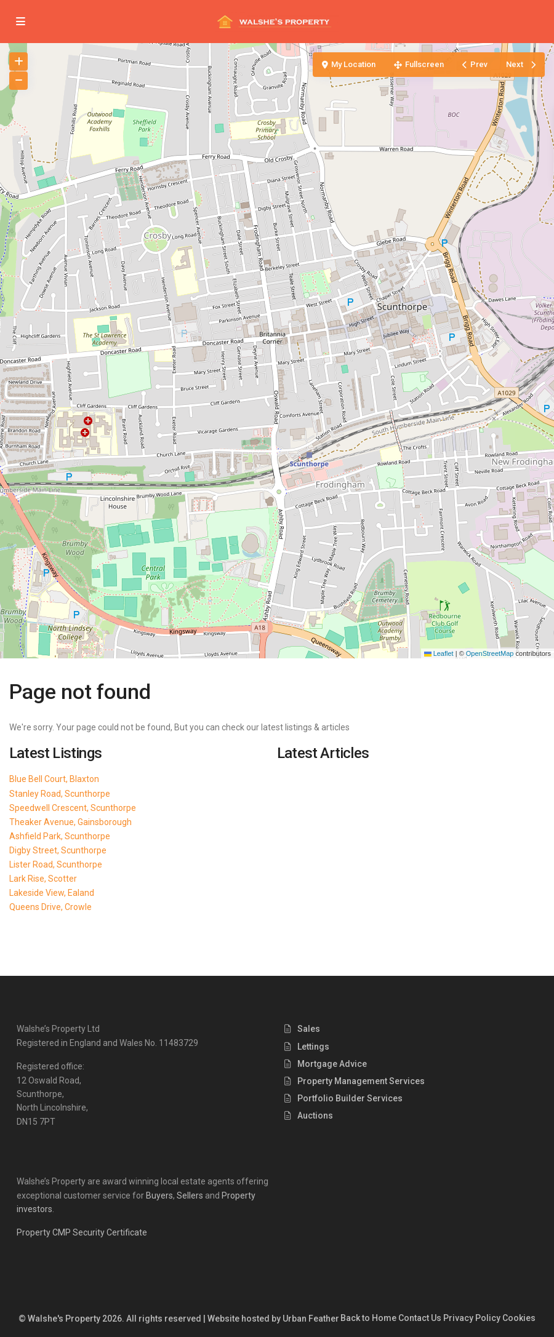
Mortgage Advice (332, 1064)
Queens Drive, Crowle (50, 907)
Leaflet (439, 653)
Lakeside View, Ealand (51, 893)
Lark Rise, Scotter (43, 879)
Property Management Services (361, 1081)
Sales (308, 1029)
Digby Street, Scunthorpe (57, 850)
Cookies (519, 1318)
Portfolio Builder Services (350, 1098)
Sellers (190, 1195)
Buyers (159, 1195)
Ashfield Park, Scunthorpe (59, 836)
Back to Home (368, 1318)
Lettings (313, 1047)
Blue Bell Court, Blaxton (54, 779)
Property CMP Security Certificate (82, 1232)
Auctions (315, 1115)
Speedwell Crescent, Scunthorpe (72, 808)
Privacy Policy (471, 1318)
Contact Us (419, 1318)
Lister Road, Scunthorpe (55, 864)
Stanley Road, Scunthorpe (59, 794)
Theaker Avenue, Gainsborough (70, 822)
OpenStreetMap (490, 653)
